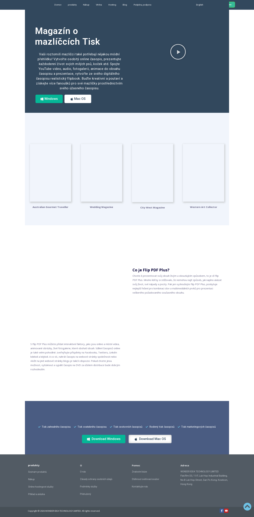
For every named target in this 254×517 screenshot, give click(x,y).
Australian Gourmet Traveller (50, 207)
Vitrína (99, 5)
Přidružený (85, 494)
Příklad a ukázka (36, 494)
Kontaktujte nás (140, 486)
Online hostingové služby (40, 486)
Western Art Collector (203, 207)
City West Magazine (152, 207)
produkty (72, 5)
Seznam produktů (37, 472)
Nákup (86, 5)
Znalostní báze (139, 471)
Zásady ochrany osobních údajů (96, 479)
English (199, 5)
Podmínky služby (88, 486)
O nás (83, 471)
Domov (57, 5)
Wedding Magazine (101, 207)
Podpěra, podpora (142, 5)
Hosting (112, 5)
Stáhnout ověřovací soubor (145, 479)
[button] (178, 52)
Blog (125, 5)
